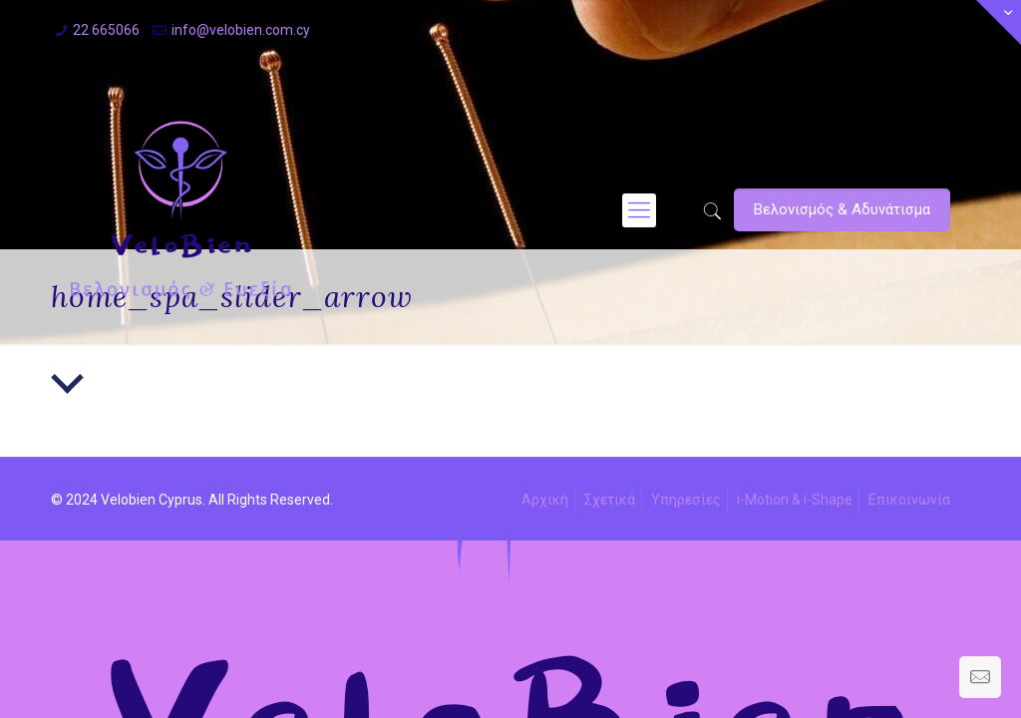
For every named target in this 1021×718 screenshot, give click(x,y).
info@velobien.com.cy (240, 30)
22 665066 (106, 30)
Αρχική (544, 500)
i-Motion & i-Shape (794, 500)
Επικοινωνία (909, 500)
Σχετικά (609, 500)
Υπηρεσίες (686, 500)
